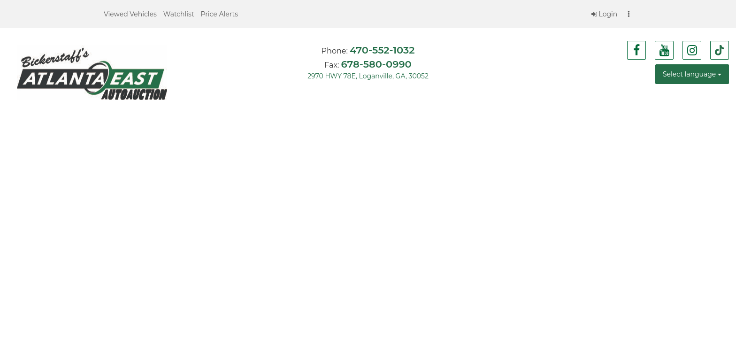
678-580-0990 (376, 64)
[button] (130, 14)
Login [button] (604, 14)
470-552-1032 (382, 50)
